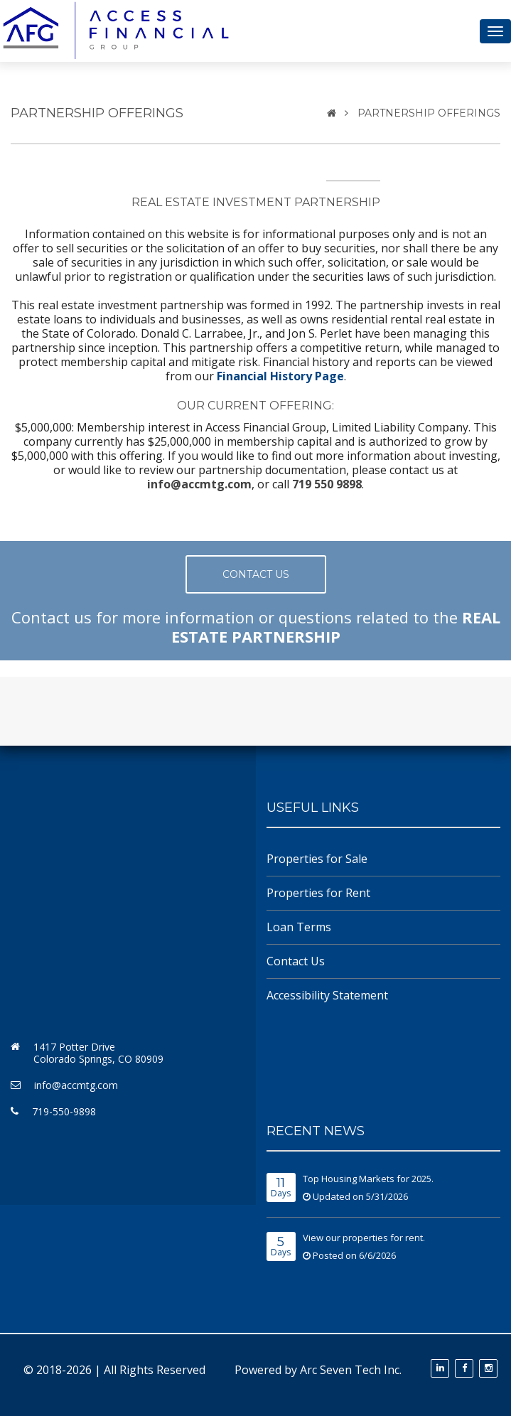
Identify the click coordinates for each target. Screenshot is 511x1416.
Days (281, 1188)
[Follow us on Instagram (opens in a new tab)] (488, 1368)
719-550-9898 (64, 1111)
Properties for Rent (318, 893)
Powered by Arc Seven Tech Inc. (318, 1369)
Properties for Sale (317, 859)
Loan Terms (299, 927)
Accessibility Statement (327, 995)
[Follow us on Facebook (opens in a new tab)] (464, 1368)
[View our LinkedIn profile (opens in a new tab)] (440, 1368)
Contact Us (296, 961)
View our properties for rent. (364, 1237)
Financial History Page (280, 376)
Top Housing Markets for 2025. (368, 1178)
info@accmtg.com (76, 1085)
